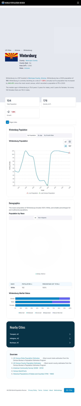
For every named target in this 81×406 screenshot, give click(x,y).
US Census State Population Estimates (26, 358)
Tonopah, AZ (14, 334)
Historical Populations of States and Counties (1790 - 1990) (33, 374)
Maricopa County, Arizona (37, 78)
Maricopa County (32, 60)
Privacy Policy (32, 390)
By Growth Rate (49, 135)
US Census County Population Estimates (27, 363)
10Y (70, 146)
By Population (32, 135)
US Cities (8, 50)
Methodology (58, 390)
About (51, 390)
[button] (78, 2)
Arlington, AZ (14, 338)
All (65, 146)
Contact (45, 390)
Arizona (17, 50)
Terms (40, 390)
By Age (40, 135)
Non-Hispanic (42, 217)
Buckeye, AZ (14, 343)
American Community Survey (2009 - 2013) (28, 368)
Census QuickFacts (20, 371)
